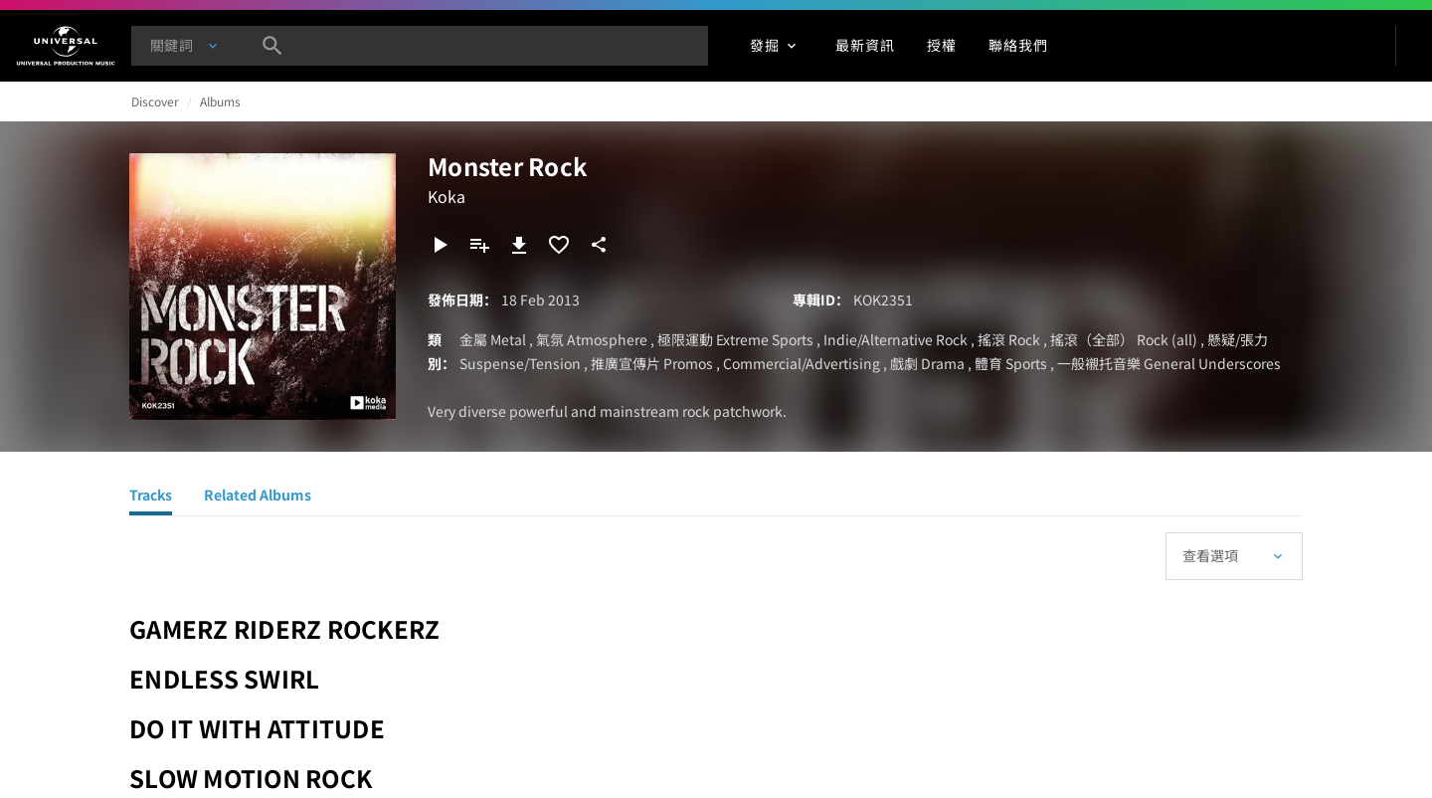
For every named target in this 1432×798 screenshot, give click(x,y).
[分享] (599, 245)
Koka (446, 196)
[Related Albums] (257, 497)
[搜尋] (272, 46)
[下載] (519, 245)
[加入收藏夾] (559, 245)
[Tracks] (150, 497)
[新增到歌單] (479, 245)
